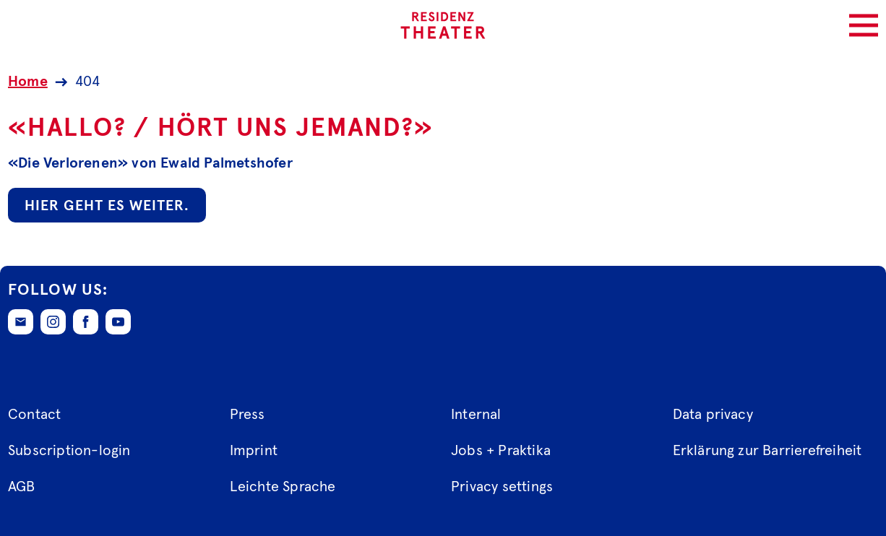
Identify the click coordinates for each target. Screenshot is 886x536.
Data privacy (713, 414)
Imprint (254, 451)
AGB (21, 487)
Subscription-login (69, 451)
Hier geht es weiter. (107, 206)
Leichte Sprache (283, 487)
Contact (34, 414)
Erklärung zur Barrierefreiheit (767, 451)
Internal (476, 414)
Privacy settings (502, 487)
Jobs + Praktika (501, 451)
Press (247, 414)
